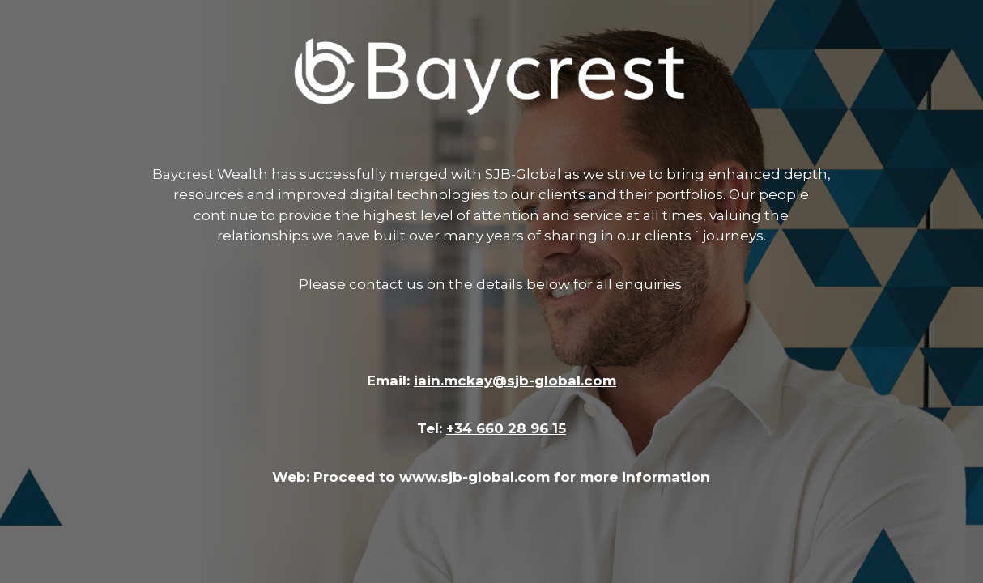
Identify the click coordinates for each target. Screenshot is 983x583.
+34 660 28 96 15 (506, 428)
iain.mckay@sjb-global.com (515, 380)
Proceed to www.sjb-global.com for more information (511, 477)
